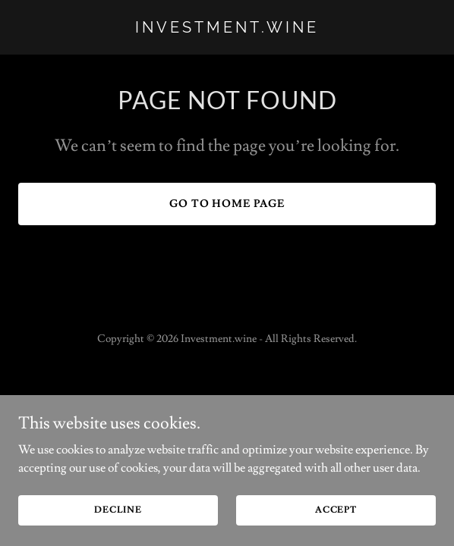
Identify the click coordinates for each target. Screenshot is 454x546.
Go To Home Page (227, 204)
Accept (336, 510)
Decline (118, 510)
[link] (227, 28)
